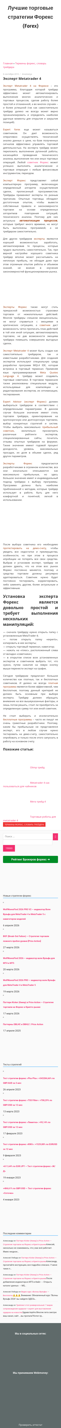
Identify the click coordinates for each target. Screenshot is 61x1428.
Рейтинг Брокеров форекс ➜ (30, 859)
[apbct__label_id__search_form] (27, 842)
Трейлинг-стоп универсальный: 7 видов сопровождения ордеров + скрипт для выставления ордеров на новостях (28, 1308)
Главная (8, 63)
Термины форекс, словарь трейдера (24, 824)
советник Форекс (38, 162)
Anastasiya (27, 74)
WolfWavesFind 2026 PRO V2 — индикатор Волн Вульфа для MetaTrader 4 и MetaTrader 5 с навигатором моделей (27, 914)
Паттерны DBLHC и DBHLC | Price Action (23, 1024)
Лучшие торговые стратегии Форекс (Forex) (30, 17)
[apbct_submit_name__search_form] (9, 848)
